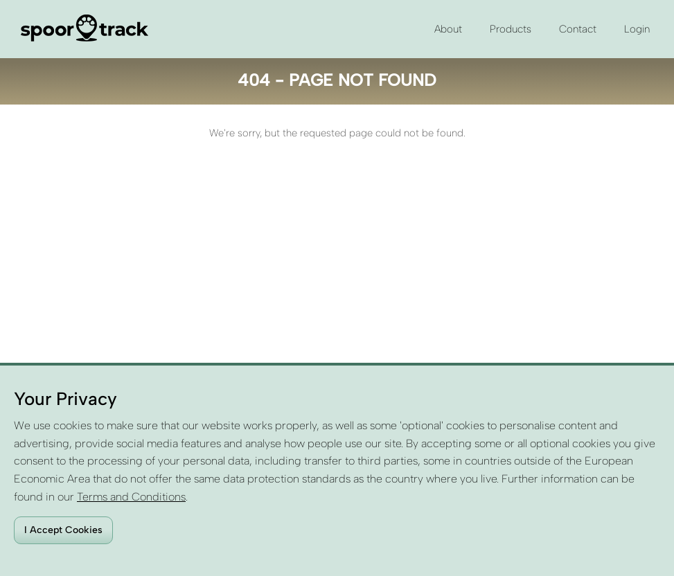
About (448, 29)
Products (510, 29)
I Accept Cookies (63, 530)
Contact (577, 29)
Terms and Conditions (131, 496)
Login (637, 29)
